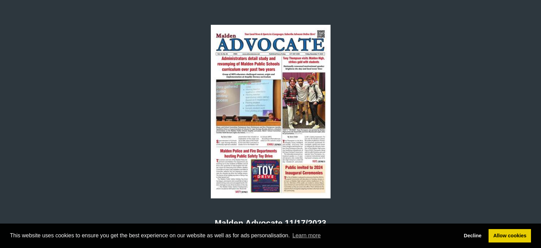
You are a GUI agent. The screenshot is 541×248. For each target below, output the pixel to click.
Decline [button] (472, 235)
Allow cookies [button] (510, 235)
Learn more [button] (307, 235)
